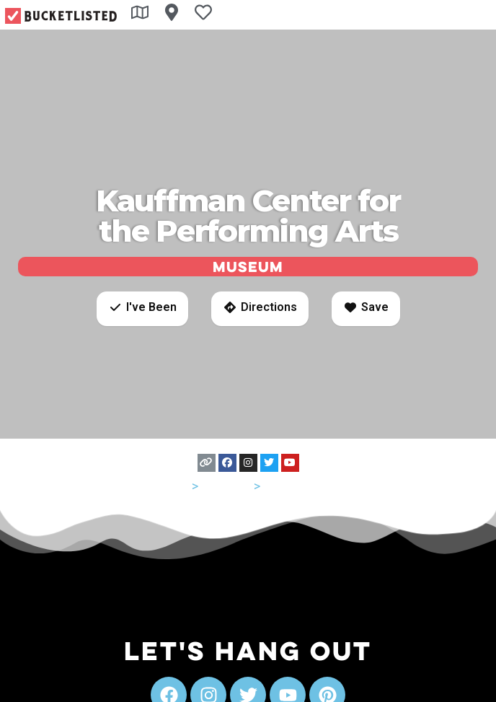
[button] (142, 308)
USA (177, 485)
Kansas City (297, 485)
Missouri (226, 485)
